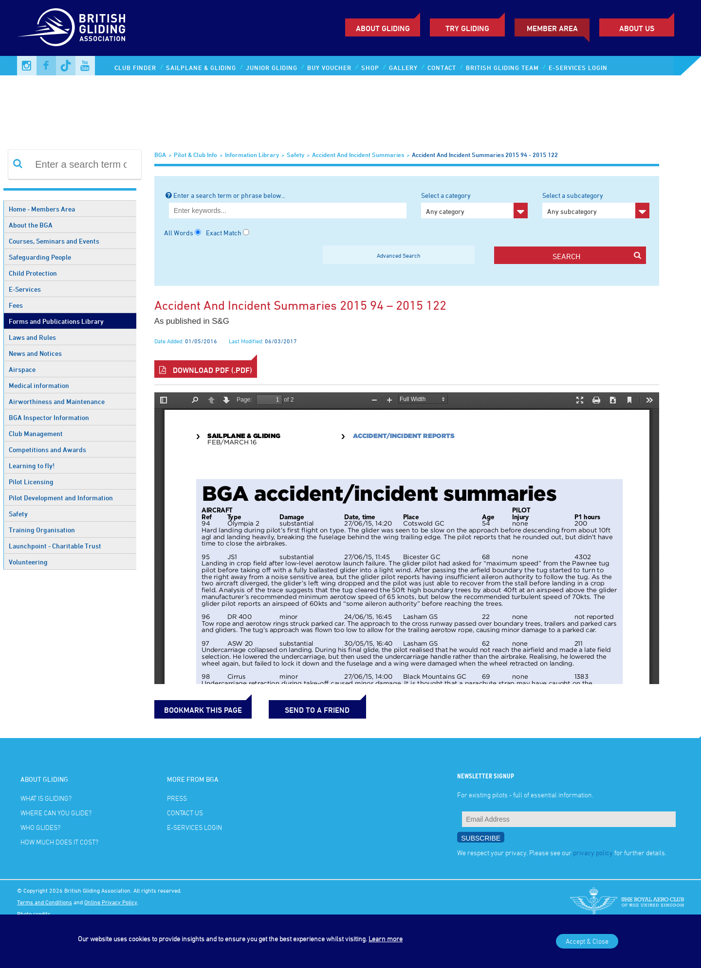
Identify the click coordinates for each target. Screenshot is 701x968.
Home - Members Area (42, 209)
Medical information (39, 385)
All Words (178, 233)
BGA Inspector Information (49, 417)
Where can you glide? (56, 813)
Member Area (552, 28)
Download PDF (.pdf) (205, 370)
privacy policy (593, 852)
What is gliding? (46, 798)
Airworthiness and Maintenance (57, 401)
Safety (18, 514)
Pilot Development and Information (61, 497)
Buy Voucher (329, 67)
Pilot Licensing (31, 481)
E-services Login (578, 67)
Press (177, 798)
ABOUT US (636, 28)
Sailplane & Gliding (201, 67)
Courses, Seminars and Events (54, 241)
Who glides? (40, 827)
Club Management (36, 433)
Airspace (22, 369)
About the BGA (31, 225)
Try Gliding (467, 28)
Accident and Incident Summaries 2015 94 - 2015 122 (485, 154)
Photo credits (34, 913)
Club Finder (135, 67)
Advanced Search (399, 255)
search (597, 256)
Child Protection (33, 273)
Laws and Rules (32, 337)
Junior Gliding (271, 67)
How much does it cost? (59, 842)
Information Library (252, 154)
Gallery (403, 67)
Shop (370, 67)
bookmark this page (203, 709)
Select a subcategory (595, 204)
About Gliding (383, 28)
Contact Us (185, 813)
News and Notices (35, 353)
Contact (441, 67)
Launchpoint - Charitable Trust (55, 546)
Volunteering (28, 562)
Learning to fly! (32, 465)
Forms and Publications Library (56, 321)
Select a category (474, 204)
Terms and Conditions (44, 901)
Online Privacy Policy (110, 901)
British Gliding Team (502, 67)
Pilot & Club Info (195, 154)
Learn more (386, 938)
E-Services (25, 289)
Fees (16, 305)
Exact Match (223, 233)
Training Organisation (42, 530)
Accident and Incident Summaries (358, 154)
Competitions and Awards (47, 449)
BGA (160, 154)
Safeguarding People (40, 257)
